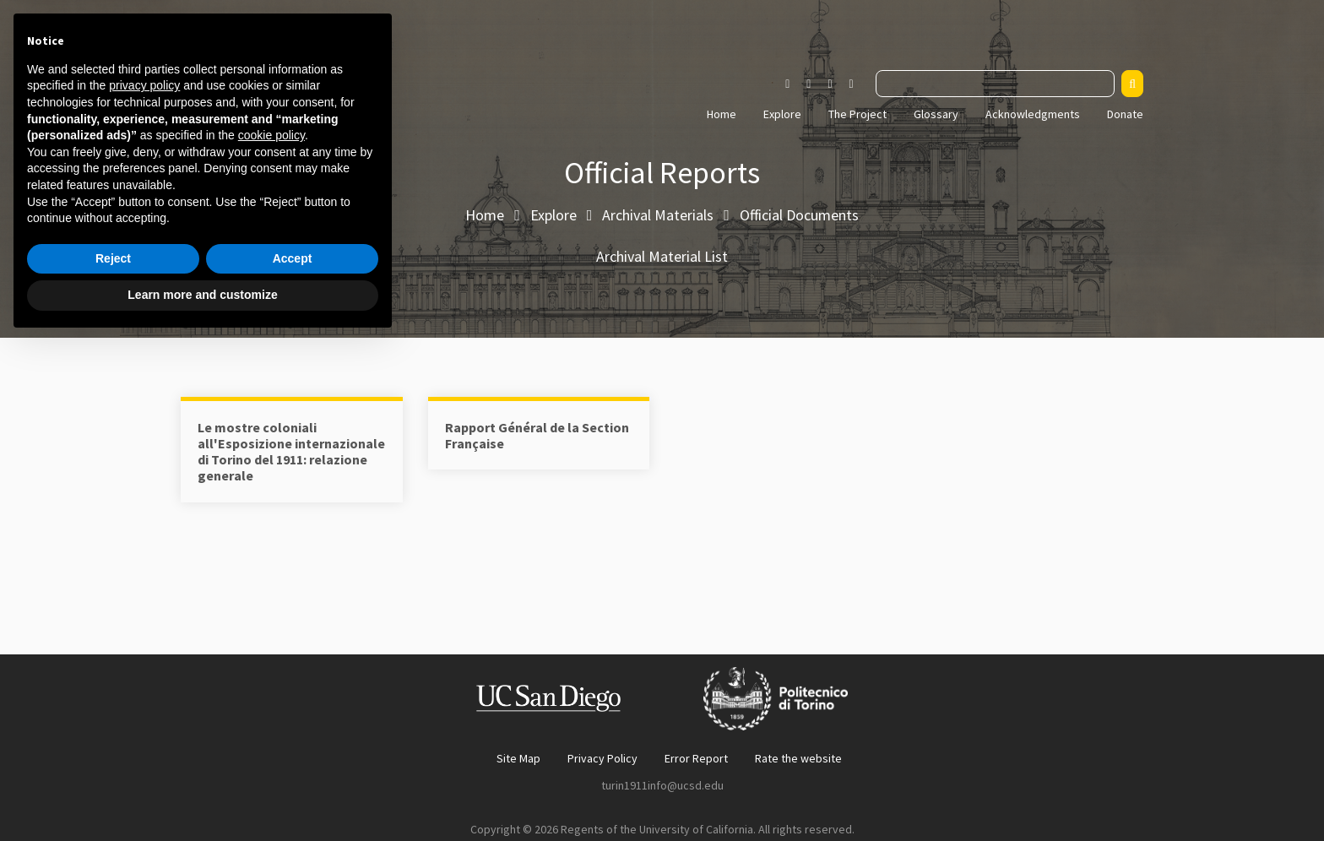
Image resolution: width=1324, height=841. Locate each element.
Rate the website (798, 758)
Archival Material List (662, 256)
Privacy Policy (602, 758)
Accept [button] (292, 758)
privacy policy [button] (144, 585)
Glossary (936, 114)
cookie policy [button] (271, 635)
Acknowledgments (1032, 114)
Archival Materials (658, 215)
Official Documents (799, 215)
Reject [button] (113, 758)
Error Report (696, 758)
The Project (857, 114)
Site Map (518, 758)
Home (721, 114)
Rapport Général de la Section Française (537, 435)
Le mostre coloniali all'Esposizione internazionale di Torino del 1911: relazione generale (291, 452)
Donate (1125, 114)
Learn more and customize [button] (202, 794)
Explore (782, 114)
